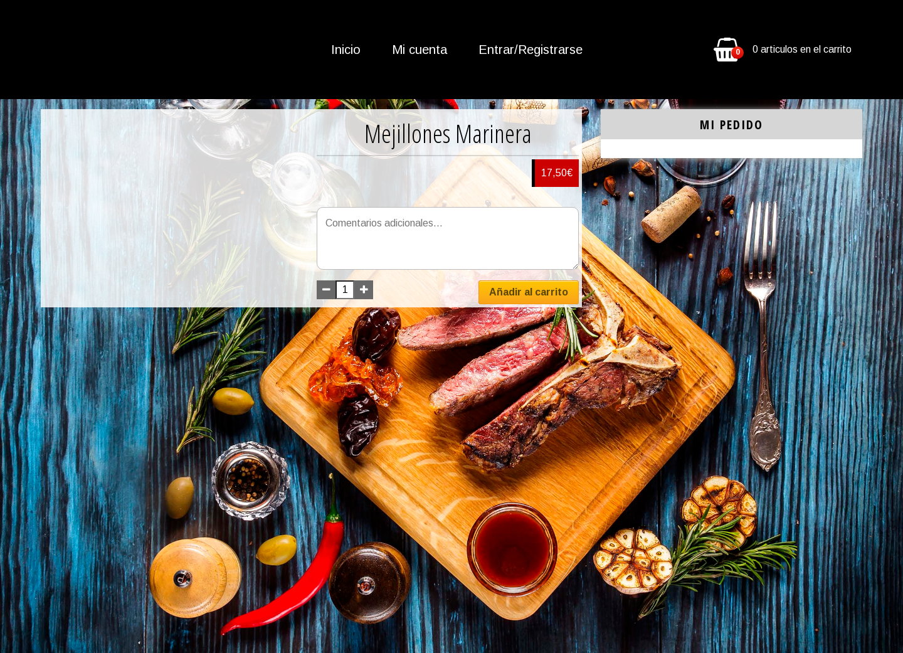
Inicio (346, 49)
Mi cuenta (419, 49)
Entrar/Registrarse (530, 49)
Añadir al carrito (528, 292)
